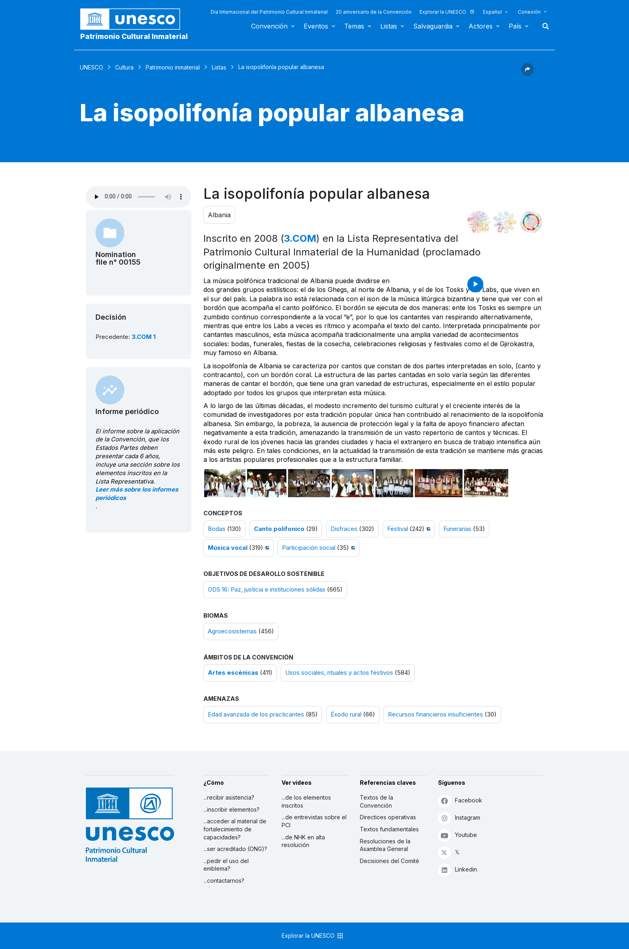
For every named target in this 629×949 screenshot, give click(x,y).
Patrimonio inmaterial (173, 67)
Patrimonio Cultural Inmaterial (134, 36)
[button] (527, 73)
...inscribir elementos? (231, 809)
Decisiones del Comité (389, 860)
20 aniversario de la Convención (374, 12)
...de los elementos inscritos (306, 801)
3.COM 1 (144, 337)
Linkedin (457, 869)
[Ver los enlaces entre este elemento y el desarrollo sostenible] (531, 222)
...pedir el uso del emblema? (226, 864)
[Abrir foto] (225, 483)
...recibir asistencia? (228, 797)
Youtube (457, 835)
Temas (354, 26)
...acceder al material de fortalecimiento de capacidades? (234, 829)
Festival (397, 529)
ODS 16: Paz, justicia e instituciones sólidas (266, 589)
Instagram (459, 818)
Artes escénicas (233, 672)
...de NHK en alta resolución (303, 841)
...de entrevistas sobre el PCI (314, 821)
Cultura (124, 67)
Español (492, 12)
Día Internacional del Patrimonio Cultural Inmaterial (269, 12)
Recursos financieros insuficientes (435, 714)
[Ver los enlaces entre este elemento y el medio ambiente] (505, 222)
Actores (481, 26)
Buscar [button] (543, 26)
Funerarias (457, 529)
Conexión (529, 12)
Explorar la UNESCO (447, 12)
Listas (388, 26)
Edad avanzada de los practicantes (256, 714)
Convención (269, 26)
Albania (219, 215)
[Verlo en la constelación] (479, 222)
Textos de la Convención (376, 801)
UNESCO (91, 67)
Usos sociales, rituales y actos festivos (339, 672)
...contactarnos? (223, 880)
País (515, 26)
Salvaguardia (432, 26)
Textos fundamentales (389, 829)
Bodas (216, 529)
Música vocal (228, 547)
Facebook (460, 800)
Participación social (308, 547)
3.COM (300, 238)
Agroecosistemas (232, 631)
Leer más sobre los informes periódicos (136, 494)
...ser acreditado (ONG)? (235, 848)
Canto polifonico (279, 529)
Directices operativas (388, 817)
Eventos (316, 26)
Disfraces (344, 529)
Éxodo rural (346, 714)
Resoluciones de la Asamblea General (385, 845)
